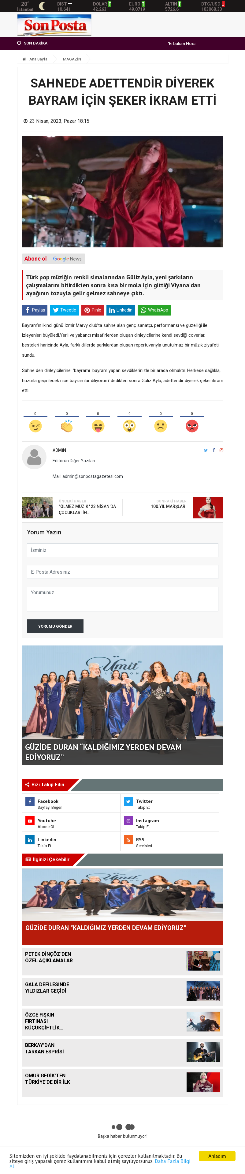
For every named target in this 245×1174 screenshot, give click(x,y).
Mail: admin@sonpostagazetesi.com (88, 476)
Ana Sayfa (34, 59)
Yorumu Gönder (55, 626)
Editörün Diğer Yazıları (74, 460)
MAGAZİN (72, 59)
